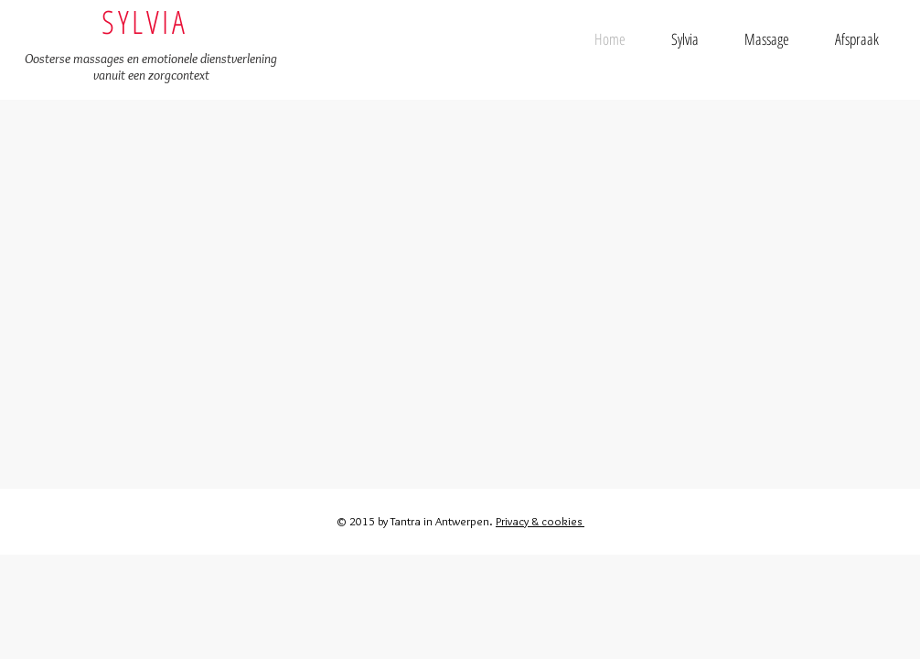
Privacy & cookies (540, 520)
